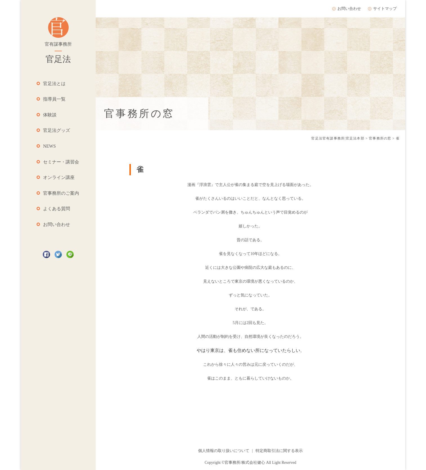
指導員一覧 (54, 99)
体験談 (50, 114)
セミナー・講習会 (61, 161)
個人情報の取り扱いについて (223, 451)
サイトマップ (385, 8)
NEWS (49, 146)
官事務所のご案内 (61, 193)
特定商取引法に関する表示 (279, 451)
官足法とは (54, 83)
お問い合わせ (56, 224)
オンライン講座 (59, 177)
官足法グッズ (56, 130)
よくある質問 (56, 208)
